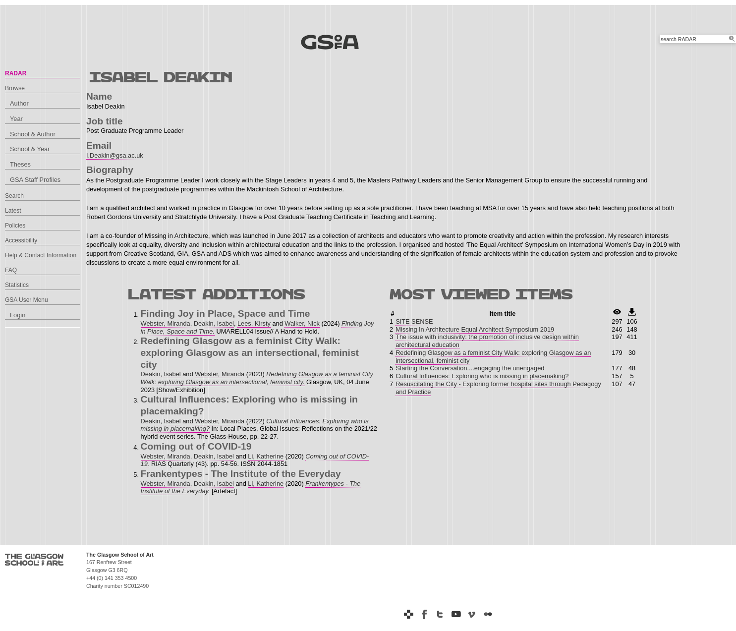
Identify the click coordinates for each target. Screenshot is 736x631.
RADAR (15, 73)
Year (16, 118)
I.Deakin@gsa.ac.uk (114, 155)
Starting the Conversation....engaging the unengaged (470, 368)
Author (19, 103)
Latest (13, 210)
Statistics (17, 285)
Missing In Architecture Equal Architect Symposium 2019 (475, 329)
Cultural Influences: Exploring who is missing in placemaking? (482, 376)
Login (17, 315)
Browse (15, 88)
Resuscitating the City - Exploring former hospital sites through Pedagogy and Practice (498, 388)
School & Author (33, 134)
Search (14, 195)
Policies (15, 225)
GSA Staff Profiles (35, 179)
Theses (20, 164)
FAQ (11, 270)
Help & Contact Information (40, 255)
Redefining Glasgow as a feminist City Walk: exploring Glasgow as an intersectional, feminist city (493, 356)
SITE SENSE (414, 321)
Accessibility (21, 240)
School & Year (30, 149)
